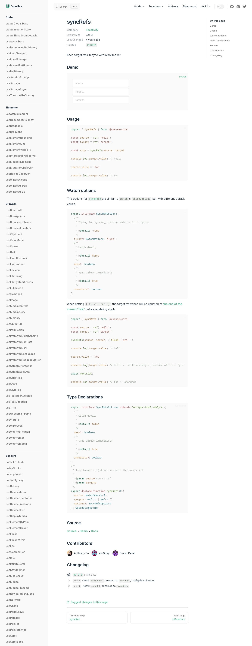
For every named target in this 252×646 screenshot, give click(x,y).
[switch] (220, 6)
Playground (190, 6)
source (182, 76)
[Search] (67, 6)
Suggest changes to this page (87, 602)
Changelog (216, 55)
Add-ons (173, 6)
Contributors (217, 50)
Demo (213, 25)
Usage (213, 30)
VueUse (14, 6)
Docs (94, 531)
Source (214, 45)
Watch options (218, 35)
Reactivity (92, 29)
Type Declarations (220, 40)
